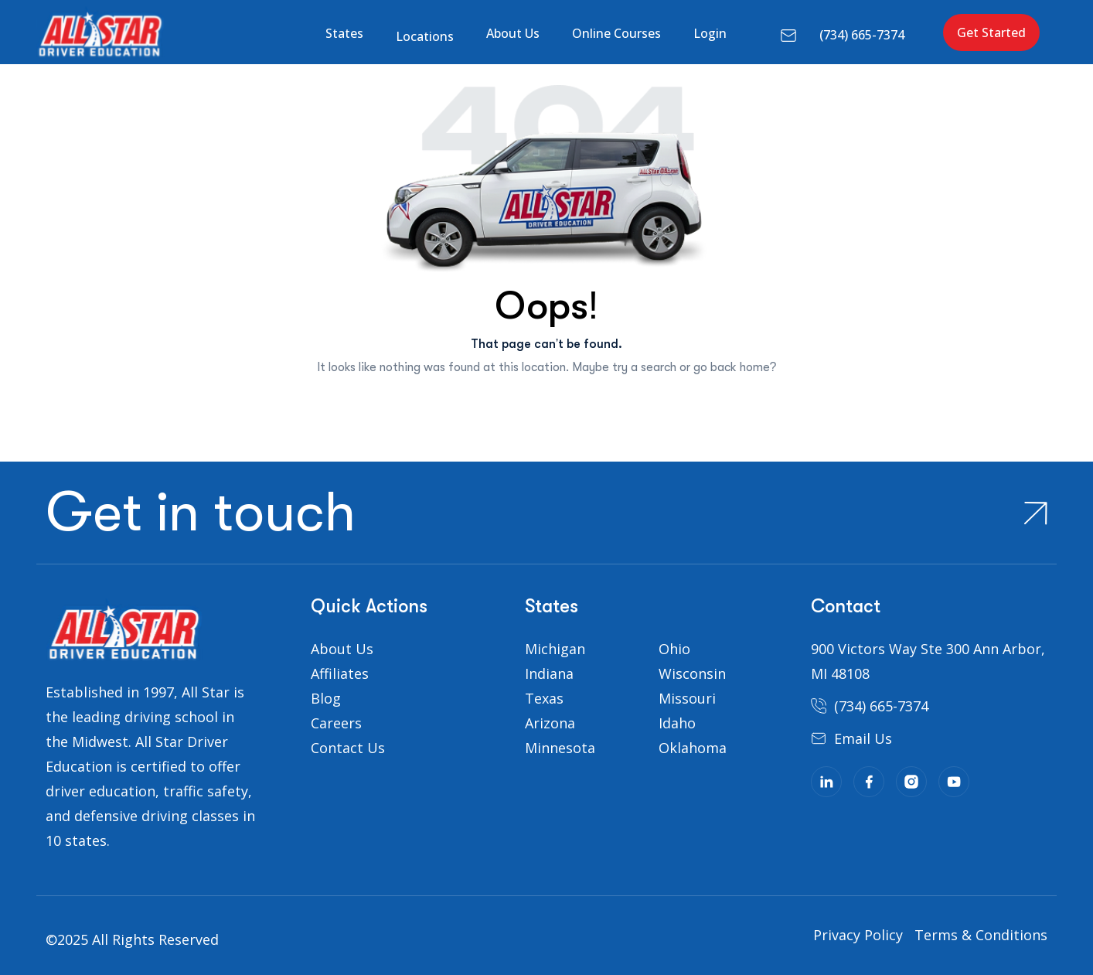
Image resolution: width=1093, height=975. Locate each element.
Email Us (863, 738)
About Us (513, 33)
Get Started (991, 32)
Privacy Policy (858, 935)
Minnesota (560, 747)
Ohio (674, 648)
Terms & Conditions (980, 935)
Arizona (550, 723)
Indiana (549, 673)
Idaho (677, 723)
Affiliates (340, 673)
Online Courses (616, 33)
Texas (544, 698)
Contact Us (348, 747)
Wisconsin (692, 673)
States (344, 33)
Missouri (687, 698)
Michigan (555, 648)
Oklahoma (693, 747)
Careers (336, 723)
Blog (326, 698)
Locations (425, 36)
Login (710, 33)
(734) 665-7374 (861, 34)
